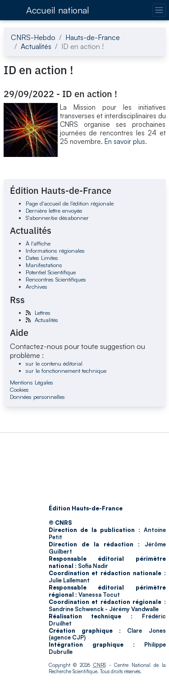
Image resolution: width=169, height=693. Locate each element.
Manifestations (44, 264)
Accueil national (57, 10)
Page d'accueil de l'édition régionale (70, 203)
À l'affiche (38, 243)
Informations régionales (55, 250)
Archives (36, 286)
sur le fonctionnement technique (66, 370)
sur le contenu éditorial (54, 363)
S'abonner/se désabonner (57, 217)
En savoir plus (125, 141)
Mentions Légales (31, 382)
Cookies (19, 389)
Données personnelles (37, 396)
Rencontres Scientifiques (56, 279)
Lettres (42, 312)
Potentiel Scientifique (51, 272)
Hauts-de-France (92, 37)
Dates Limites (42, 257)
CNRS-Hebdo (33, 37)
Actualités (36, 46)
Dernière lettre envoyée (54, 210)
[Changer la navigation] (158, 10)
